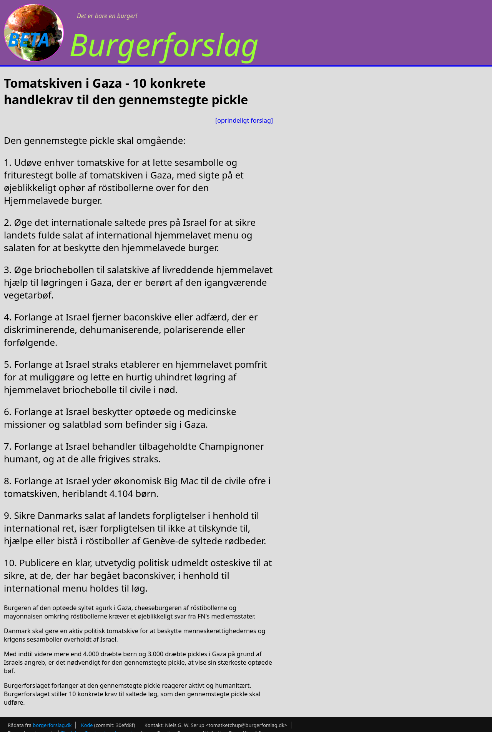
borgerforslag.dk (52, 725)
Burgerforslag (164, 44)
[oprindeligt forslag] (244, 120)
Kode (87, 725)
